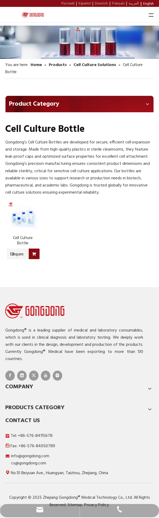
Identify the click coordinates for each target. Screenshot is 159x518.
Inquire (15, 254)
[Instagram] (57, 376)
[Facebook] (10, 376)
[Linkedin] (22, 376)
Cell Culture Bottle (23, 240)
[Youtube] (45, 376)
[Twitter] (33, 376)
